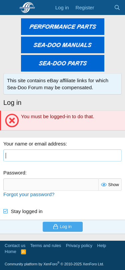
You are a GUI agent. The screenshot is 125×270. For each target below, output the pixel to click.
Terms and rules (45, 245)
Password (14, 172)
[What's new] (103, 7)
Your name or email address (34, 143)
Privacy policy (79, 245)
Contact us (15, 245)
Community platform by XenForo (54, 264)
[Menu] (9, 7)
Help (101, 245)
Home (10, 251)
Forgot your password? (28, 194)
